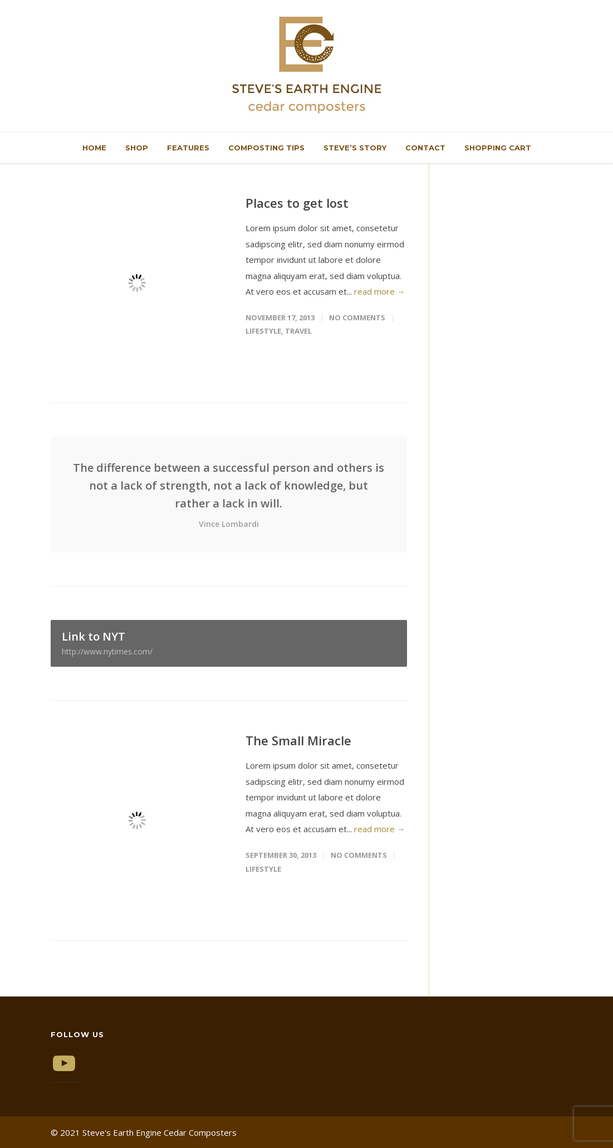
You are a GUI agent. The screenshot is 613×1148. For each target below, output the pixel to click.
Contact (425, 147)
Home (94, 147)
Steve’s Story (354, 147)
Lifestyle (263, 331)
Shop (136, 147)
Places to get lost (297, 202)
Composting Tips (266, 147)
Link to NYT (229, 643)
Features (188, 147)
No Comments (357, 317)
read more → (379, 291)
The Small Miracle (298, 740)
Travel (298, 331)
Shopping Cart (497, 147)
